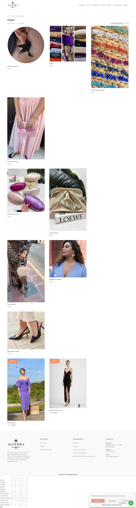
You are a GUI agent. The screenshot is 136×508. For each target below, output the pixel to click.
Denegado (112, 501)
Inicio (8, 16)
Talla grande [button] (95, 5)
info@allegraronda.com (112, 456)
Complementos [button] (117, 5)
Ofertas (126, 5)
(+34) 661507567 (110, 451)
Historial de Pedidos (46, 449)
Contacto (75, 446)
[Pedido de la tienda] (119, 23)
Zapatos (109, 5)
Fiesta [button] (88, 5)
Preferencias (127, 501)
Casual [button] (103, 5)
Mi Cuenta (43, 443)
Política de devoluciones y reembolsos (84, 456)
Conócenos (76, 443)
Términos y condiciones (80, 453)
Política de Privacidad (117, 504)
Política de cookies (106, 504)
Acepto (98, 501)
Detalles (42, 446)
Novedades (82, 5)
